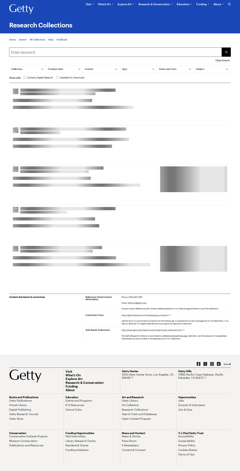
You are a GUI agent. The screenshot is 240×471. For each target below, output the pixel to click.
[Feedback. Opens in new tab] (61, 40)
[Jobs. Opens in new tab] (181, 400)
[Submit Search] (226, 52)
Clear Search (222, 60)
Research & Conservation (154, 4)
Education (183, 4)
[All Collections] (37, 40)
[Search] (22, 40)
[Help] (50, 40)
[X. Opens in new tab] (205, 364)
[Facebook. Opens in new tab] (198, 364)
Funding (201, 4)
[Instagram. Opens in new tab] (212, 364)
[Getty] (21, 9)
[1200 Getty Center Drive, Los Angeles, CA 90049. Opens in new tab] (148, 376)
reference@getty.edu (137, 303)
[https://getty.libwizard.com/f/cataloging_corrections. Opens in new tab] (146, 315)
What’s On (104, 4)
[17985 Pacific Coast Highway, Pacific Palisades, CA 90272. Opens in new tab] (204, 376)
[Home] (12, 40)
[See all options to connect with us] (227, 364)
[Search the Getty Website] (229, 4)
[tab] (27, 69)
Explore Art (125, 4)
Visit (88, 4)
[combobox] (115, 52)
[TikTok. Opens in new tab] (219, 364)
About (217, 4)
